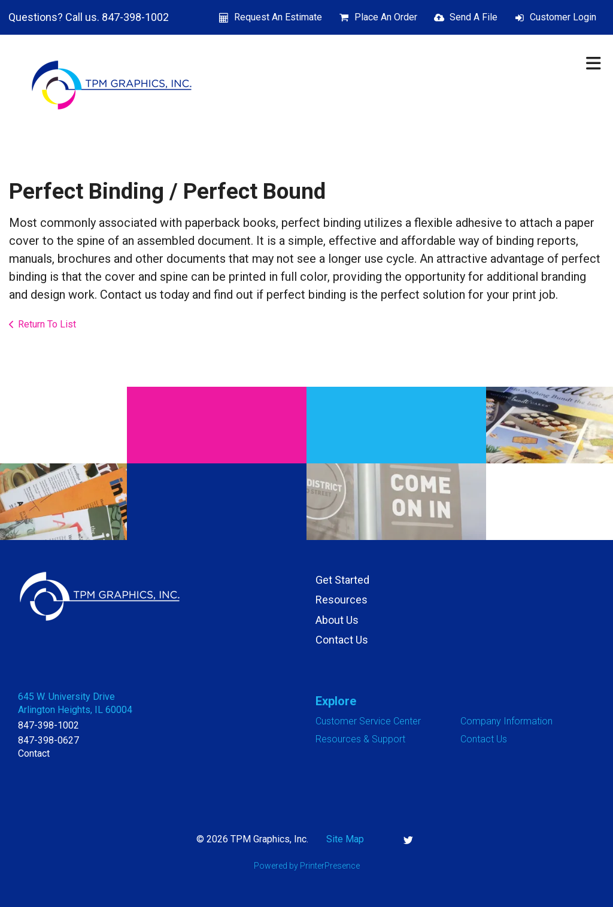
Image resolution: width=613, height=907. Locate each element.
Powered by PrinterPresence (307, 865)
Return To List (47, 324)
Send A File (473, 17)
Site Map (345, 839)
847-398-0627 (48, 740)
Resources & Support (360, 739)
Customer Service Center (368, 721)
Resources (341, 599)
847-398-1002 (48, 725)
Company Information (506, 721)
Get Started (342, 580)
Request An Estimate (278, 17)
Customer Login (563, 17)
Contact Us (341, 639)
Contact (34, 753)
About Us (337, 620)
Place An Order (385, 17)
